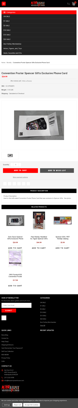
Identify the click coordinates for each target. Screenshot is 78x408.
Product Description (39, 191)
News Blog (4, 335)
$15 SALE (6, 35)
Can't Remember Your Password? (12, 348)
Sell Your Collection (7, 351)
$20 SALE (6, 39)
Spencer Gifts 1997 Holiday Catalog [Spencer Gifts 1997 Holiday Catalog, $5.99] (63, 238)
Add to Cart (15, 248)
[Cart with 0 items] (74, 4)
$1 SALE (6, 21)
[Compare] (69, 4)
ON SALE (6, 16)
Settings (7, 405)
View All (42, 325)
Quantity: (6, 165)
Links (3, 361)
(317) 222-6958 (9, 377)
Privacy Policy (5, 358)
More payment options (20, 177)
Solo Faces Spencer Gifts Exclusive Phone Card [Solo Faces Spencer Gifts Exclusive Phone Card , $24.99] (15, 239)
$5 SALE (6, 26)
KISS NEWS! (5, 354)
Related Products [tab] (39, 207)
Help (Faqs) (5, 341)
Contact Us (4, 338)
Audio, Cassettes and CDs (12, 53)
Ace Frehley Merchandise (12, 44)
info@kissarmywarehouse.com (14, 380)
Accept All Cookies (31, 405)
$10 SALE (6, 30)
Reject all (17, 405)
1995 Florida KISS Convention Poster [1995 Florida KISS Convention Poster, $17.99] (15, 275)
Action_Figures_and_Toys (12, 48)
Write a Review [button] (28, 81)
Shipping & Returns (7, 345)
